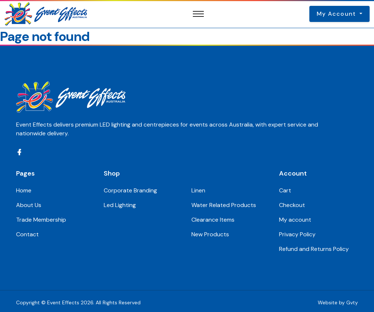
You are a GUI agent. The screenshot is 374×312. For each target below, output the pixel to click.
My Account (337, 14)
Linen (198, 190)
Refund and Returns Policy (314, 249)
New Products (210, 234)
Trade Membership (41, 219)
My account (295, 219)
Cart (285, 190)
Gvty (352, 302)
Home (23, 190)
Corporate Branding (130, 190)
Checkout (292, 205)
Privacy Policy (297, 234)
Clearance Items (212, 219)
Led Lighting (120, 205)
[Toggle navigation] (198, 13)
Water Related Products (223, 205)
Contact (27, 234)
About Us (28, 205)
